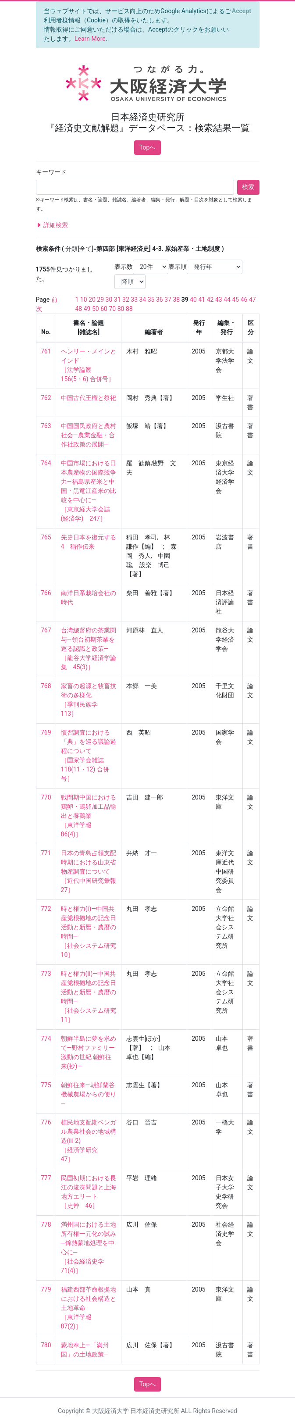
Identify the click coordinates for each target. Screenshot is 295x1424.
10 (83, 299)
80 (120, 308)
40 (193, 299)
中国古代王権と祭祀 (88, 397)
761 (46, 351)
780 (46, 1345)
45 (235, 299)
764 (46, 463)
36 (159, 299)
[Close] (241, 11)
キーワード (51, 171)
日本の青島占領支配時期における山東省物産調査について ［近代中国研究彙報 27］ (91, 871)
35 (151, 299)
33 (134, 299)
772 (46, 908)
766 (46, 592)
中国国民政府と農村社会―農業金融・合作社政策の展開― (88, 435)
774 (46, 1038)
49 (87, 308)
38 (176, 299)
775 (46, 1085)
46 (244, 299)
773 (46, 973)
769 (46, 732)
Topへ (147, 147)
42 (210, 299)
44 (227, 299)
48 (78, 308)
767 (46, 630)
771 (46, 853)
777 (46, 1177)
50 (95, 308)
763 (46, 425)
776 (46, 1122)
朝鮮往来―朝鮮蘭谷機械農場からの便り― (88, 1094)
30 (109, 299)
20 (92, 299)
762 (46, 397)
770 (46, 797)
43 (218, 299)
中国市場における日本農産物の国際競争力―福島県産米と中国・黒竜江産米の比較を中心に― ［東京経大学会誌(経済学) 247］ (88, 491)
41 (201, 299)
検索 (248, 186)
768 (46, 685)
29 (100, 299)
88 (129, 308)
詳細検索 (52, 225)
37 (167, 299)
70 (112, 308)
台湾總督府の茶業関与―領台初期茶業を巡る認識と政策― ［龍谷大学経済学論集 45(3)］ (88, 649)
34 (142, 299)
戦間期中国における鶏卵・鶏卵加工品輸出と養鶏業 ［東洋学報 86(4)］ (88, 816)
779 (46, 1289)
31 (117, 299)
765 (46, 537)
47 (252, 299)
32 (125, 299)
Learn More (90, 38)
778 (46, 1224)
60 (103, 308)
